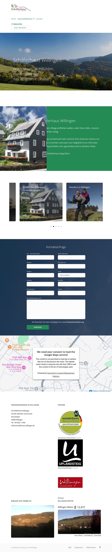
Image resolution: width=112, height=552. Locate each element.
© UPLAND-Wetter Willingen (93, 538)
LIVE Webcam (88, 535)
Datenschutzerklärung (75, 322)
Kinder (60, 289)
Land (59, 271)
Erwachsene (30, 289)
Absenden (38, 327)
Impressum (78, 547)
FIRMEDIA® (23, 547)
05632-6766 (17, 24)
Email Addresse (63, 254)
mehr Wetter (78, 535)
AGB (69, 547)
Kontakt (39, 19)
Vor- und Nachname (33, 254)
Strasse (29, 262)
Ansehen (78, 438)
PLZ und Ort (62, 262)
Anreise (29, 280)
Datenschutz (91, 547)
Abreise (60, 280)
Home (13, 19)
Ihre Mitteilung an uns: (34, 298)
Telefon (29, 271)
